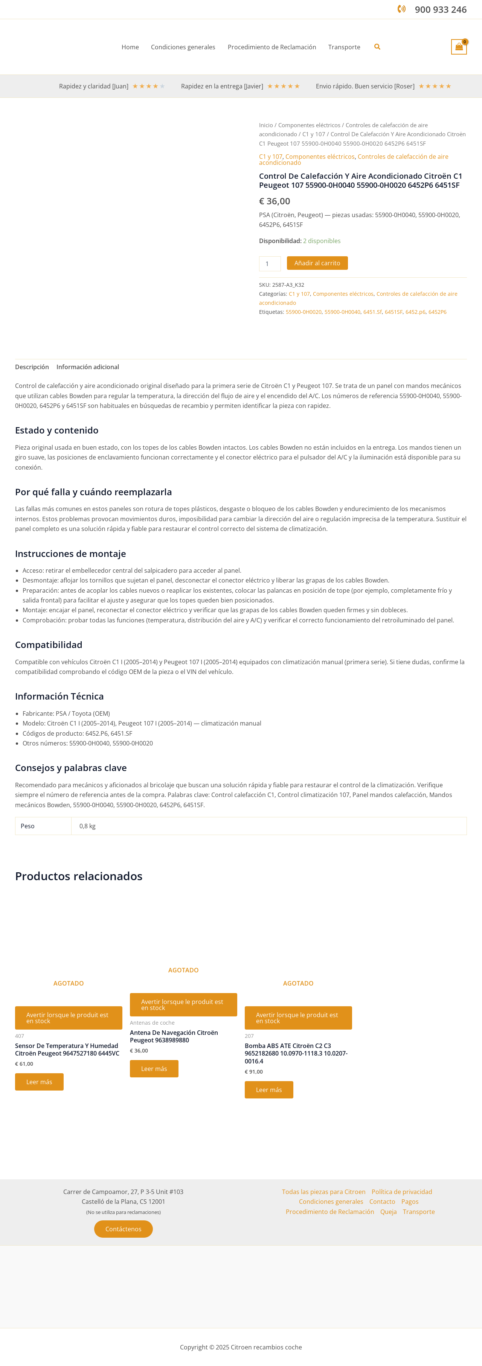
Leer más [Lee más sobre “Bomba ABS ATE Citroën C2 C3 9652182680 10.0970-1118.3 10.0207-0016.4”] (269, 1090)
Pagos (410, 1201)
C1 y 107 (313, 134)
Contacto (382, 1201)
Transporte (419, 1212)
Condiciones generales (331, 1201)
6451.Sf (372, 311)
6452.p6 (416, 311)
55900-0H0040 (342, 311)
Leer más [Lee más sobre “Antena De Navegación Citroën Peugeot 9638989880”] (154, 1069)
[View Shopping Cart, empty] (459, 46)
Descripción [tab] (32, 367)
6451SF (394, 311)
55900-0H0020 (304, 311)
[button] (377, 47)
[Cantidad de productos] (270, 263)
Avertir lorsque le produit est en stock (67, 1018)
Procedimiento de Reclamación (330, 1212)
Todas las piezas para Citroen (324, 1192)
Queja (388, 1212)
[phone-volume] (401, 9)
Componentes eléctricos (309, 125)
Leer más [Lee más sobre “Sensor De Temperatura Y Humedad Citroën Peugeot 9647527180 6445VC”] (39, 1082)
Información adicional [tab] (87, 367)
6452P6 (438, 311)
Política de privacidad (402, 1192)
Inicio (266, 125)
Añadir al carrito (317, 263)
